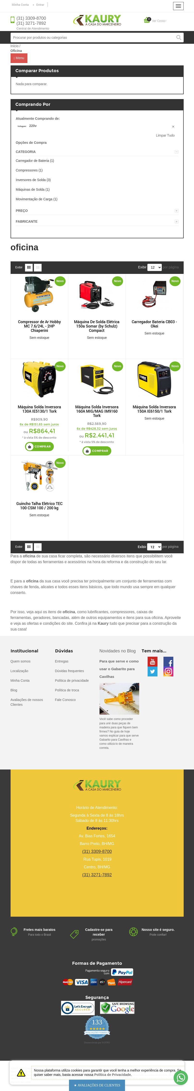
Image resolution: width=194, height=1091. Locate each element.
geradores (41, 618)
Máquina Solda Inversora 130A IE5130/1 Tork (39, 409)
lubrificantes (98, 612)
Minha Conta (20, 4)
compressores (122, 612)
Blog (14, 690)
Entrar (40, 4)
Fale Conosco (65, 700)
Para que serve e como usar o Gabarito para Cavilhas (119, 669)
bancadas (61, 618)
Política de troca (67, 690)
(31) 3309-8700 (31, 18)
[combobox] (97, 37)
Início (15, 46)
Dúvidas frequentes (69, 671)
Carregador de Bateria (32, 161)
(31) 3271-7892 (31, 23)
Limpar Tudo (165, 135)
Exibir (19, 267)
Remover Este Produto (173, 127)
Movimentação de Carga (34, 199)
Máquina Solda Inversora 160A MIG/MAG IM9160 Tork (97, 411)
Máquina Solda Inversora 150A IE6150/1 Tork (154, 409)
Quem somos (21, 661)
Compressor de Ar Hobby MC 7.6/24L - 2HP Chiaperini (39, 326)
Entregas (62, 661)
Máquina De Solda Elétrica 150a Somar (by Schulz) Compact (96, 326)
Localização (19, 671)
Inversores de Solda (31, 180)
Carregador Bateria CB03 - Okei (154, 324)
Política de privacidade (72, 680)
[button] (97, 1085)
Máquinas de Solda (30, 189)
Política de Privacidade (112, 1075)
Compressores (27, 170)
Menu (19, 58)
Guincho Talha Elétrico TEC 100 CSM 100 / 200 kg (39, 505)
